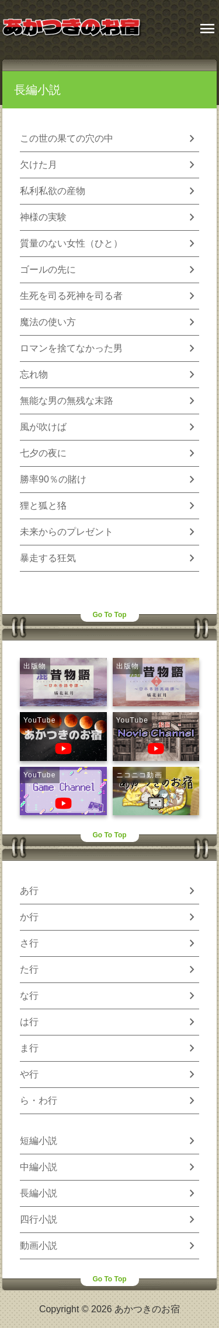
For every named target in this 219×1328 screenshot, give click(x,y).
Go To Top (109, 615)
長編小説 (37, 89)
